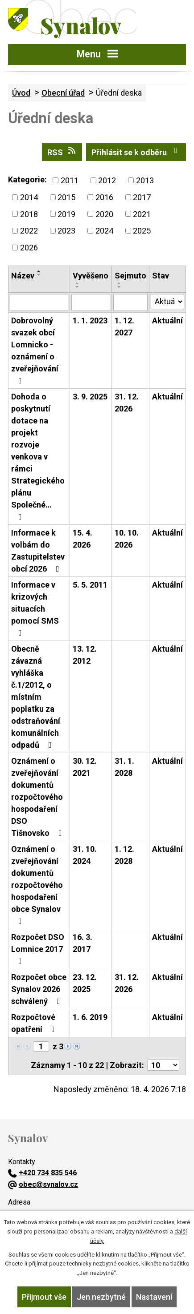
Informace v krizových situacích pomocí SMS (35, 608)
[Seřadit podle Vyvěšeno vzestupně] (78, 283)
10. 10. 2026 (127, 538)
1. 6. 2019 (90, 1017)
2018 (29, 213)
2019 (66, 213)
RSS (62, 151)
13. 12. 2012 (85, 654)
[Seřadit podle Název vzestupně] (39, 271)
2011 (69, 180)
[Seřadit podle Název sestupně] (39, 275)
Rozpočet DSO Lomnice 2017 (37, 948)
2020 (104, 213)
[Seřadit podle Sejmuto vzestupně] (119, 283)
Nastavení (154, 1297)
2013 (145, 180)
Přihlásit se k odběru (136, 151)
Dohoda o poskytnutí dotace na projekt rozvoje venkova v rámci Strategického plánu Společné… (38, 456)
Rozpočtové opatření (34, 1023)
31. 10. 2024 (85, 855)
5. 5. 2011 (90, 584)
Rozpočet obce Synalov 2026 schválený (38, 989)
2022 (29, 230)
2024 (104, 230)
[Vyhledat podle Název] (39, 302)
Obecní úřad (63, 92)
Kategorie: (27, 179)
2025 (142, 230)
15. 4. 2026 (82, 538)
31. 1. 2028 (124, 767)
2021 (142, 213)
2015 (66, 197)
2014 (29, 197)
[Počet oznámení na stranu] (163, 1065)
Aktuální (167, 320)
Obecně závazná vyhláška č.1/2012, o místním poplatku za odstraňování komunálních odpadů (35, 697)
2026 (29, 247)
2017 (142, 197)
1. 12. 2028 (124, 855)
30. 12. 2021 (85, 767)
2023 (66, 230)
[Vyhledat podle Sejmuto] (130, 302)
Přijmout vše (44, 1297)
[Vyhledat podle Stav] (167, 301)
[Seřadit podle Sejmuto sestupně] (119, 287)
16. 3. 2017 (82, 943)
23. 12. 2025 (85, 983)
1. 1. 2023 (90, 320)
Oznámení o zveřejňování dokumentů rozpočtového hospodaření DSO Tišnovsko (38, 797)
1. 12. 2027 (124, 326)
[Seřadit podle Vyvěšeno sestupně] (78, 287)
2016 (104, 197)
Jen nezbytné (101, 1297)
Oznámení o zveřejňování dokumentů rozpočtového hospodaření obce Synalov (37, 884)
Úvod (21, 92)
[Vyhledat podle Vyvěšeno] (90, 302)
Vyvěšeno (90, 275)
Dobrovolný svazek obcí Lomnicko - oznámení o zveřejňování (34, 350)
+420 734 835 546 (42, 1173)
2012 (107, 180)
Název (22, 275)
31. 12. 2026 (127, 402)
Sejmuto (130, 275)
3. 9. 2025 (90, 396)
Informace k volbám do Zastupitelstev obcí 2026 (38, 550)
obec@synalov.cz (43, 1184)
